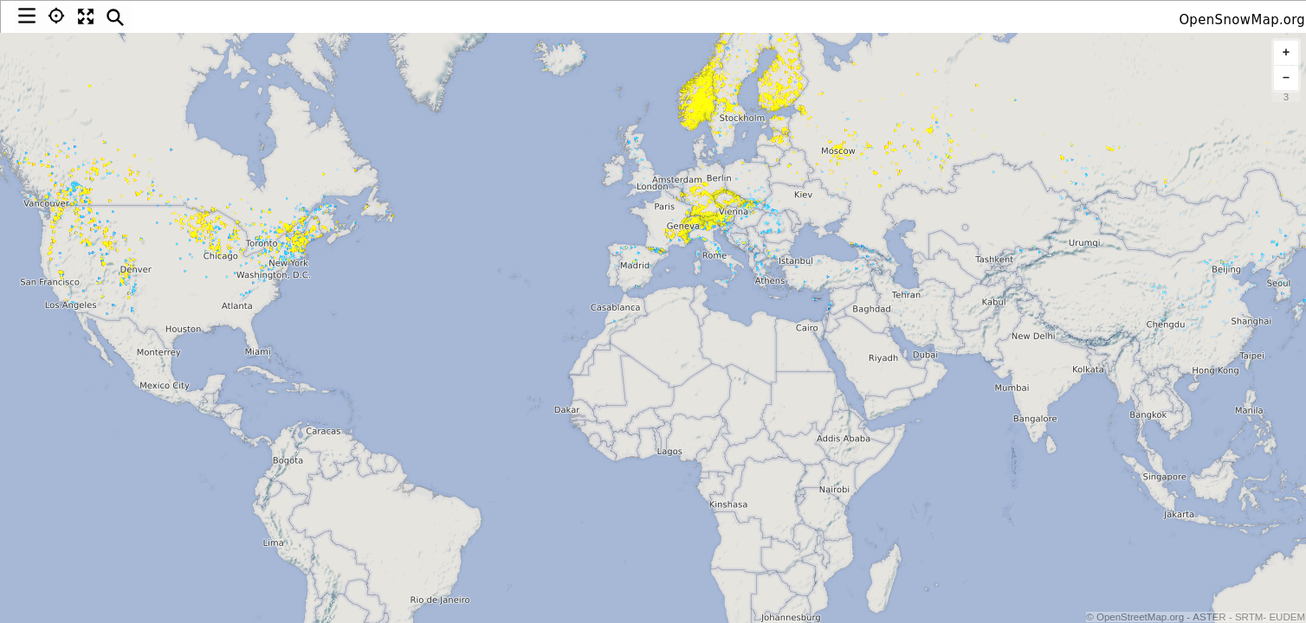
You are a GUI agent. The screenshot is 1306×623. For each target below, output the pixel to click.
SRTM (1249, 617)
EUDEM (1287, 617)
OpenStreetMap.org (1139, 617)
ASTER (1209, 617)
